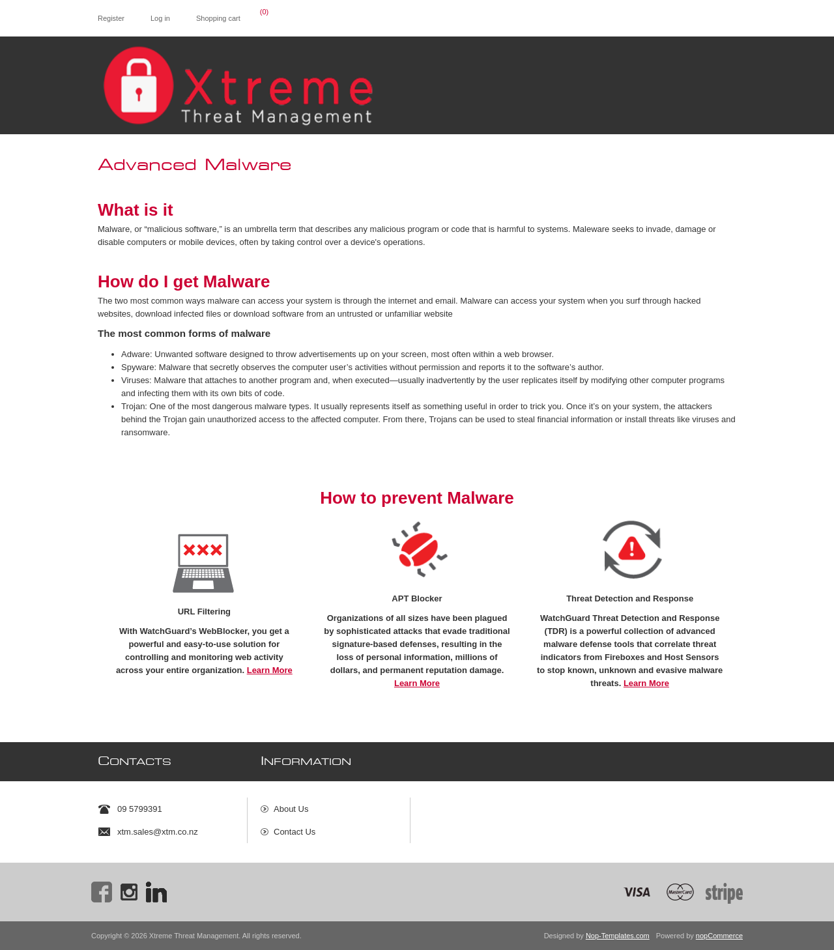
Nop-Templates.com (618, 936)
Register (111, 18)
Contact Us (294, 832)
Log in (160, 18)
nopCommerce (719, 936)
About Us (291, 809)
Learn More (270, 670)
